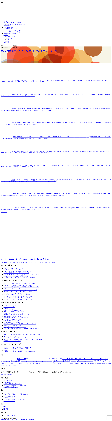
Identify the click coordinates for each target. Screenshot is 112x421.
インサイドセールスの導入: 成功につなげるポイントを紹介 (19, 277)
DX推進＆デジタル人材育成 (13, 30)
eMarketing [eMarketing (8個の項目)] (11, 358)
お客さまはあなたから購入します (12, 316)
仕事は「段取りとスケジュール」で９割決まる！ (16, 394)
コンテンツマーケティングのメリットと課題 (15, 293)
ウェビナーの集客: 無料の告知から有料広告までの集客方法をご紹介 (21, 287)
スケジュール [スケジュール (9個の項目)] (73, 361)
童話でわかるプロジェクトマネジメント (14, 393)
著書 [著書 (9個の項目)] (1, 365)
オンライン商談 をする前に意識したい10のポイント (17, 271)
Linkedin (6, 409)
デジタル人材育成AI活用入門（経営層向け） (15, 385)
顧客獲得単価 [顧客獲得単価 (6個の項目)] (13, 365)
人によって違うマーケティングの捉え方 (14, 313)
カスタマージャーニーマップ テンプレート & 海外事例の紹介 (20, 351)
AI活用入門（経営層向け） (11, 387)
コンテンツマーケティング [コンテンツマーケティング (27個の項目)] (61, 361)
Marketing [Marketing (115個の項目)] (21, 358)
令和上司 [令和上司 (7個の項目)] (76, 363)
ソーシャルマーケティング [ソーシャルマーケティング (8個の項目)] (87, 361)
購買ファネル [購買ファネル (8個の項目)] (8, 365)
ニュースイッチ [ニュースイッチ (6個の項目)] (9, 363)
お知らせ (8, 41)
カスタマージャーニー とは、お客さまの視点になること (18, 347)
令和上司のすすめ (8, 398)
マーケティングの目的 (9, 307)
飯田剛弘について (11, 36)
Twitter (6, 408)
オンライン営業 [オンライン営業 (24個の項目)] (15, 361)
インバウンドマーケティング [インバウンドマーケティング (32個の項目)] (97, 359)
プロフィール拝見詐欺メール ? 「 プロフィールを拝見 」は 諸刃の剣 (21, 328)
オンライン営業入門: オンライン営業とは (14, 268)
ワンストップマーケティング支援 (12, 22)
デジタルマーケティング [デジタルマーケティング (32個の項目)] (102, 361)
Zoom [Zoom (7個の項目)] (38, 358)
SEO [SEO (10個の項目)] (27, 358)
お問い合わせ (7, 42)
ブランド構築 (7, 382)
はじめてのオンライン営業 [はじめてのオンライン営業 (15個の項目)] (55, 358)
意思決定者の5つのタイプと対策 (12, 322)
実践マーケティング (11, 28)
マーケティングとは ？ (10, 308)
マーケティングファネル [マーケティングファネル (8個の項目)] (59, 363)
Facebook (6, 406)
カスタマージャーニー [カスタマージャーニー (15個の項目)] (42, 361)
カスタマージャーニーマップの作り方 (13, 350)
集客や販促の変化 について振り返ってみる (15, 327)
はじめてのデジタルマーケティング (13, 319)
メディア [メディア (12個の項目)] (66, 363)
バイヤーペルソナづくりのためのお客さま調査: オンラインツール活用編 (23, 339)
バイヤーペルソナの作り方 (11, 336)
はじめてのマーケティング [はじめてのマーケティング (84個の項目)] (74, 358)
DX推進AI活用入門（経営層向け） (13, 384)
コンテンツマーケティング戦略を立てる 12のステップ (18, 299)
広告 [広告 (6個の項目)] (95, 363)
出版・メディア (10, 38)
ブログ (8, 39)
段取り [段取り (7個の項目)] (106, 363)
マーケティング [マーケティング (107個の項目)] (46, 363)
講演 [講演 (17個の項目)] (4, 365)
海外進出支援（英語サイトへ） (12, 33)
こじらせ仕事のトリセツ (10, 396)
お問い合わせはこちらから (8, 374)
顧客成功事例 (7, 25)
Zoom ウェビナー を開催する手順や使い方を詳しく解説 (18, 285)
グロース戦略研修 (8, 27)
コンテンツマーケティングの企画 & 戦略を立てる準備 (18, 296)
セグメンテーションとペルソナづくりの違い (15, 338)
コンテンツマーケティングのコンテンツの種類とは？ (18, 294)
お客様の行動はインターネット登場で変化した (16, 317)
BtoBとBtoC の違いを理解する (11, 320)
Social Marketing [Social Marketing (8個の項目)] (33, 358)
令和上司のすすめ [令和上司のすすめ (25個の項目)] (83, 363)
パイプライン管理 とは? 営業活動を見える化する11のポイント (20, 324)
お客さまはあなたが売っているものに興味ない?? (16, 314)
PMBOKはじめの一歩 (9, 401)
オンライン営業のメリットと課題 (12, 270)
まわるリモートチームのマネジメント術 (14, 399)
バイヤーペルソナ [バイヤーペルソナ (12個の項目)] (16, 363)
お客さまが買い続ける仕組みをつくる (16, 24)
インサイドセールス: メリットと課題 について (16, 276)
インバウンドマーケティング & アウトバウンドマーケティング (20, 290)
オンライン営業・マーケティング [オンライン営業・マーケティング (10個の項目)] (28, 361)
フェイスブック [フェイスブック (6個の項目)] (24, 363)
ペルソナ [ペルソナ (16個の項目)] (35, 363)
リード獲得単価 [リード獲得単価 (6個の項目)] (71, 363)
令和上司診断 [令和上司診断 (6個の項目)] (91, 363)
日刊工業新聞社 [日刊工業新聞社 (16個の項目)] (100, 363)
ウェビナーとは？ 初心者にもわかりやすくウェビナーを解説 (19, 283)
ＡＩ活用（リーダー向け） (13, 32)
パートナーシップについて (8, 419)
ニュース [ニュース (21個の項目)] (3, 363)
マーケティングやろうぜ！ (11, 305)
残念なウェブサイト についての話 (12, 325)
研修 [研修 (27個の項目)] (109, 363)
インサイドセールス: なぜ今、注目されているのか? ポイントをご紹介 (22, 274)
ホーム (5, 21)
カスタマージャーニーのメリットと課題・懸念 (16, 348)
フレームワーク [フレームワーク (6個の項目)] (30, 363)
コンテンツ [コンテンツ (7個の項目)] (50, 361)
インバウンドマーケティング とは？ (13, 288)
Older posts (4, 212)
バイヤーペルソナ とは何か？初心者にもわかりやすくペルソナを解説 (22, 334)
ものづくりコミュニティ (10, 415)
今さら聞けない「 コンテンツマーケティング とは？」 (18, 291)
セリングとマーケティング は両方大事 (14, 311)
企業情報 (6, 35)
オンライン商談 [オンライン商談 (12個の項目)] (6, 361)
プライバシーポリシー (21, 419)
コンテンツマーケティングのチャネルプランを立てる (18, 297)
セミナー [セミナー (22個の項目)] (79, 361)
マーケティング (8, 380)
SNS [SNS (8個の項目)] (29, 358)
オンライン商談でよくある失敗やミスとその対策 (16, 273)
